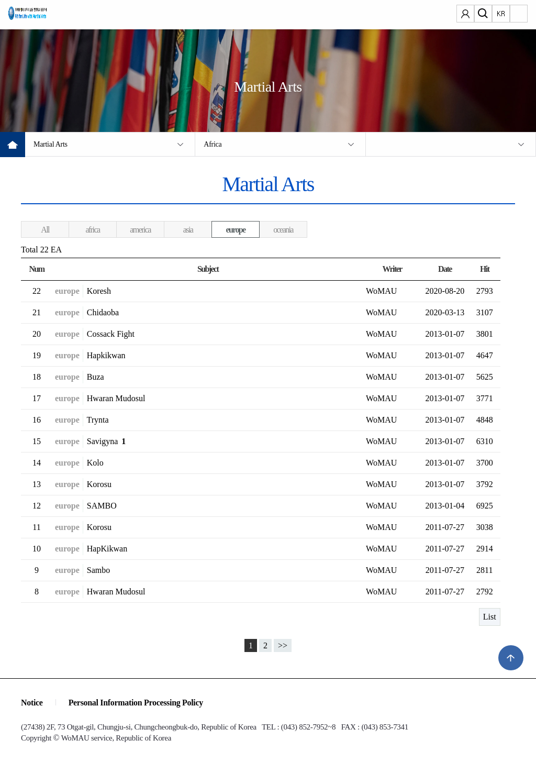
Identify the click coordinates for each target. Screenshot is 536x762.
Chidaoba (103, 312)
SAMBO (102, 505)
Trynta (98, 419)
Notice (32, 702)
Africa (212, 144)
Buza (95, 376)
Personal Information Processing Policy (136, 702)
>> (282, 645)
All (45, 229)
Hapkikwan (106, 355)
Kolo (95, 462)
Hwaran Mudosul (116, 398)
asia (188, 229)
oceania (283, 229)
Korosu (99, 484)
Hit (484, 268)
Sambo (98, 570)
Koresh (99, 290)
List (489, 616)
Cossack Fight (111, 333)
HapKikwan (107, 548)
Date (445, 268)
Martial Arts (51, 144)
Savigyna (106, 441)
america (140, 229)
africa (93, 229)
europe (235, 229)
